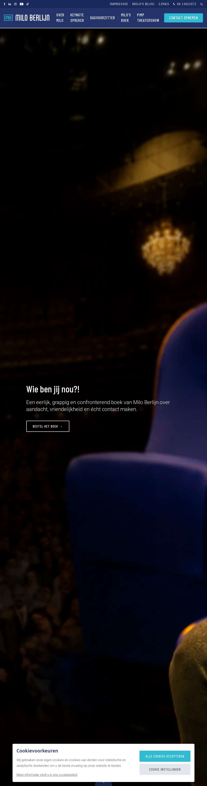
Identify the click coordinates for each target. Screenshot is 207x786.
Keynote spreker (77, 18)
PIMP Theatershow (148, 18)
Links (164, 4)
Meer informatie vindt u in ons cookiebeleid (47, 775)
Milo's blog (143, 4)
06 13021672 (184, 4)
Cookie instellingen (165, 769)
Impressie (119, 4)
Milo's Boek (126, 18)
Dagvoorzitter (102, 18)
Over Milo (60, 18)
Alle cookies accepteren (165, 756)
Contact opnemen (183, 18)
